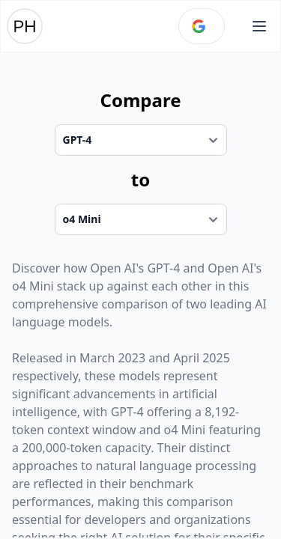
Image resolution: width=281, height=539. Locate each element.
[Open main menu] (259, 26)
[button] (259, 26)
